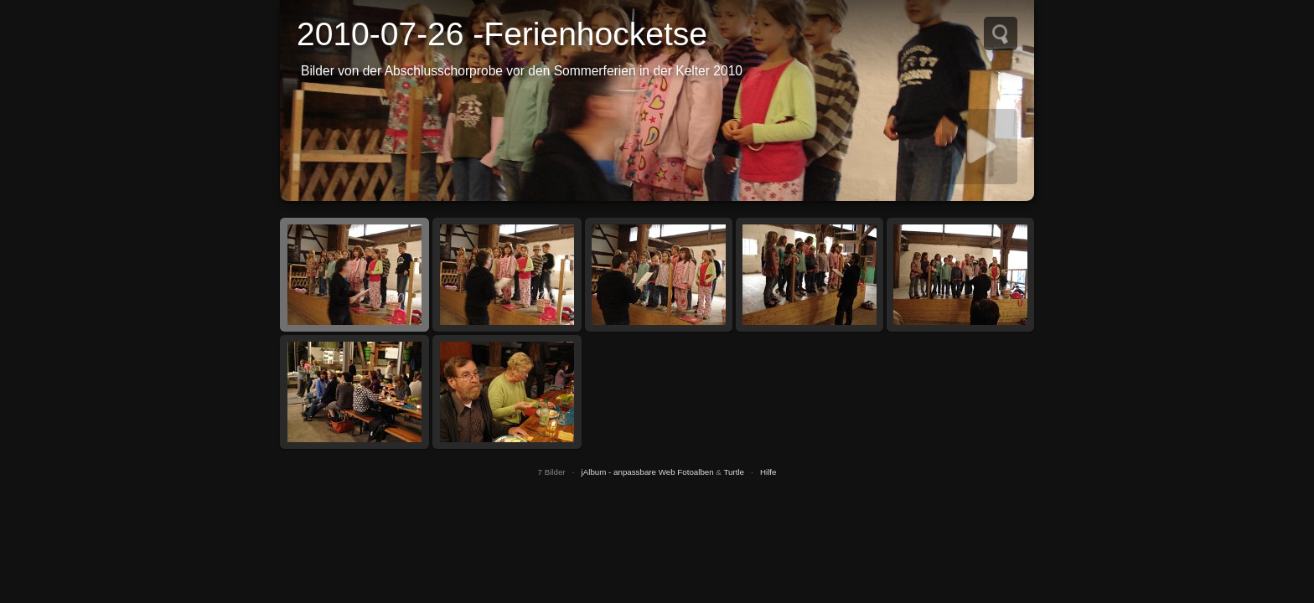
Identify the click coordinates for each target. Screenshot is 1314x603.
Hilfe (768, 472)
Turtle (733, 472)
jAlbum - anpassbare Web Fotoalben (648, 472)
